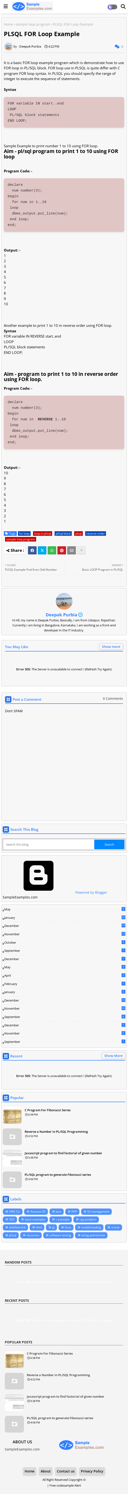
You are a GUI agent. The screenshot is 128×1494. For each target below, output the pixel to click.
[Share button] (81, 550)
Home (8, 24)
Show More (113, 1055)
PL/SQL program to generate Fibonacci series (58, 1174)
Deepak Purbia (61, 615)
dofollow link (17, 1227)
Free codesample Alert (65, 1485)
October (64, 942)
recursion (33, 1235)
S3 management (98, 1211)
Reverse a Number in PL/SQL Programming (56, 1131)
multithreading (91, 1227)
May (64, 909)
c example (62, 1219)
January (64, 917)
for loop (24, 533)
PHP (74, 1211)
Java (58, 1211)
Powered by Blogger (55, 892)
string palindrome (93, 1235)
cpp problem (88, 1219)
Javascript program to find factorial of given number (63, 1153)
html (39, 1227)
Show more (111, 646)
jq (53, 1227)
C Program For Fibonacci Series (48, 1110)
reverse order (95, 533)
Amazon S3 (37, 1211)
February (64, 984)
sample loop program (33, 24)
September (64, 950)
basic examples (35, 1219)
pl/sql (12, 1235)
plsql (78, 533)
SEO (12, 1219)
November (64, 934)
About (46, 1471)
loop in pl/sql (42, 533)
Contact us (66, 1471)
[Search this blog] (49, 844)
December (64, 926)
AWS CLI (14, 1211)
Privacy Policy (92, 1471)
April (64, 975)
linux (68, 1227)
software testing (60, 1235)
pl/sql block (63, 533)
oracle (115, 1227)
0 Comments (113, 698)
